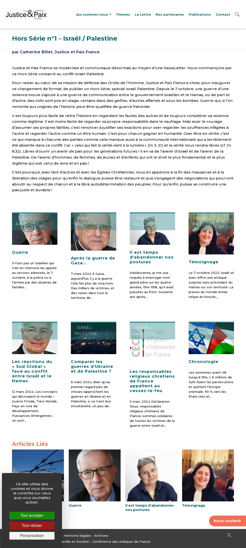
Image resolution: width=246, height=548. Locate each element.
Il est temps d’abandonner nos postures (152, 257)
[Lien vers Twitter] (229, 535)
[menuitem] (93, 14)
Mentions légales (77, 535)
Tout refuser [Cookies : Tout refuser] (32, 525)
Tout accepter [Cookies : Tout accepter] (31, 515)
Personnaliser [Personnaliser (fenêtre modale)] (32, 536)
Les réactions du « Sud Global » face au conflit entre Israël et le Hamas (32, 371)
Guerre (20, 252)
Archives (101, 535)
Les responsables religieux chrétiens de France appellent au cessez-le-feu (152, 381)
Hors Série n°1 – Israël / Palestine (64, 38)
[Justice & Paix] (26, 14)
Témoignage (203, 261)
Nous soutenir (227, 520)
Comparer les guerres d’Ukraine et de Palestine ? (92, 366)
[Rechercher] (237, 15)
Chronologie (203, 361)
